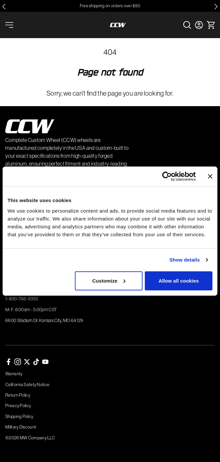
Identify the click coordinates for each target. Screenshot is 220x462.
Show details (184, 260)
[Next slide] (216, 7)
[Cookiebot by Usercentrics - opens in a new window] (167, 176)
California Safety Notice (27, 384)
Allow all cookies (179, 280)
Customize (108, 280)
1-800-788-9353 (21, 299)
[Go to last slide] (4, 7)
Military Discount (20, 427)
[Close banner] (210, 176)
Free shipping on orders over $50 (110, 5)
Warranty (13, 374)
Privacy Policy (18, 405)
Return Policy (17, 395)
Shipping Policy (19, 416)
